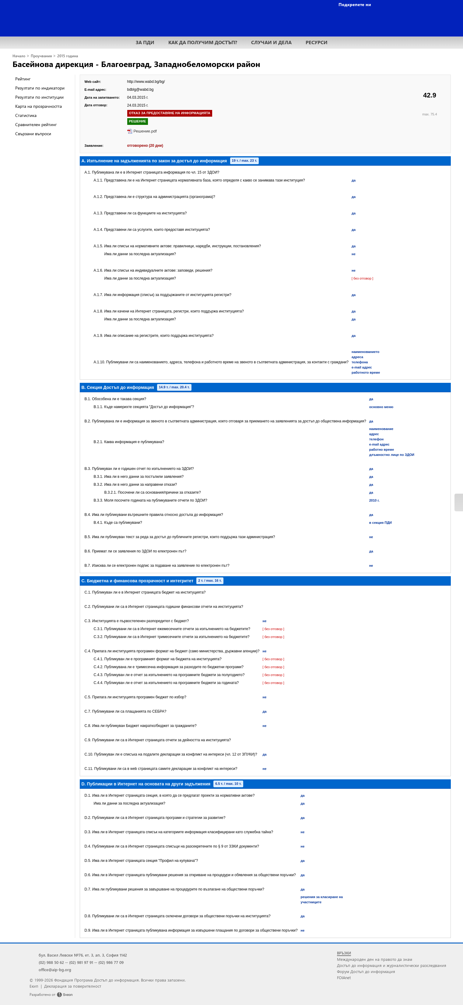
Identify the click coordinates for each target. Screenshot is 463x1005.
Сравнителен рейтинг (36, 124)
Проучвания (41, 56)
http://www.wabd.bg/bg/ (146, 81)
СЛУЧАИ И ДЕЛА (271, 42)
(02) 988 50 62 (51, 962)
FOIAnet (344, 977)
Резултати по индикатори (40, 88)
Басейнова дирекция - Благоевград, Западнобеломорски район (136, 63)
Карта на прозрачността (38, 106)
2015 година (67, 56)
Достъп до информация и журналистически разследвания (391, 965)
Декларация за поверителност (72, 986)
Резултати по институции (39, 97)
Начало (18, 56)
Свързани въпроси (33, 133)
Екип (34, 986)
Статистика (26, 115)
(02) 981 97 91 (81, 962)
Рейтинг (22, 79)
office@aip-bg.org (55, 969)
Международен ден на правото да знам (374, 959)
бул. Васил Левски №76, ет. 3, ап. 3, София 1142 (83, 954)
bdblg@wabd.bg (140, 89)
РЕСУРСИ (317, 42)
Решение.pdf (145, 131)
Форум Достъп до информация (366, 971)
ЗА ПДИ (145, 42)
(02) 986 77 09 (111, 962)
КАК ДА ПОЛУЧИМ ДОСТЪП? (202, 42)
